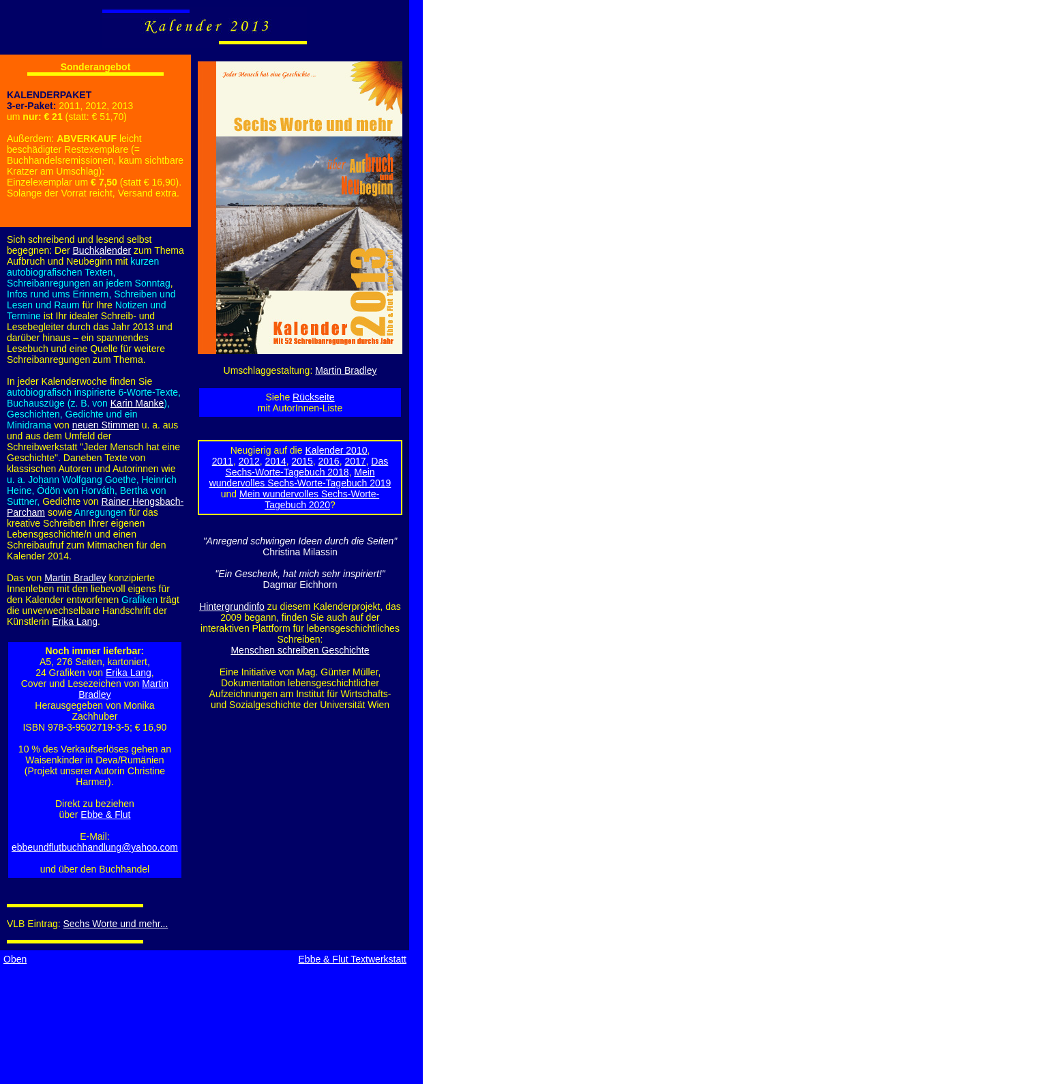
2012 (249, 461)
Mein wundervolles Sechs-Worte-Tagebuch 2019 (300, 477)
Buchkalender (102, 250)
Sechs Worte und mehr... (115, 923)
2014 (275, 461)
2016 (328, 461)
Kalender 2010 (336, 450)
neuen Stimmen (105, 425)
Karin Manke (137, 403)
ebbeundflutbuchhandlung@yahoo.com (95, 847)
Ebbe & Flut (105, 814)
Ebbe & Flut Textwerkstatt (352, 959)
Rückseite (313, 397)
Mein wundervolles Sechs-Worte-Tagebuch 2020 (309, 499)
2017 (355, 461)
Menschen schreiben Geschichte (299, 650)
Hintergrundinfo (232, 606)
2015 (302, 461)
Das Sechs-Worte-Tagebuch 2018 (306, 467)
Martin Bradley (345, 370)
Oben (15, 959)
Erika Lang (75, 621)
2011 (222, 461)
